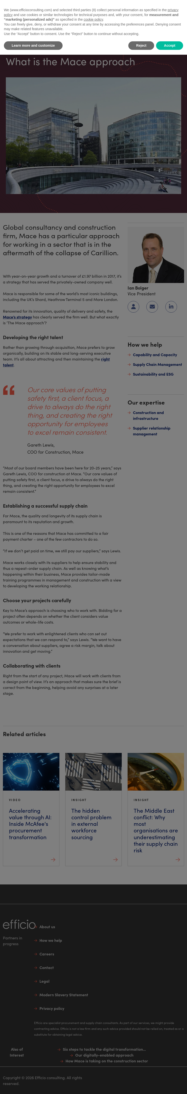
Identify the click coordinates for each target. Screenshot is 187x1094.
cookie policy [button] (93, 19)
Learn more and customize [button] (33, 45)
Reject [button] (141, 45)
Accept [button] (169, 45)
